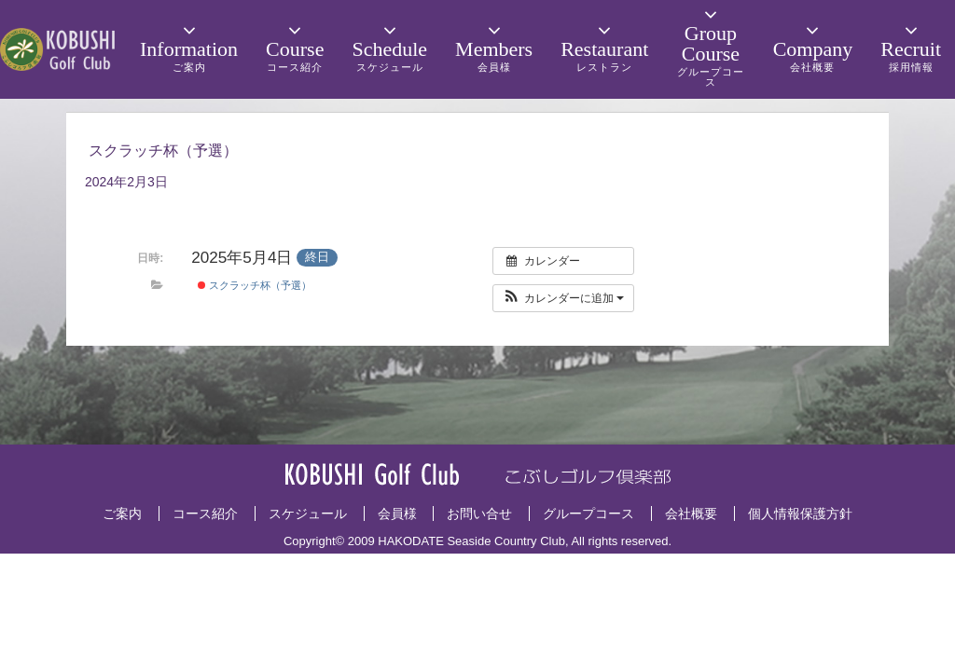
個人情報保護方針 (800, 513)
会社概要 (691, 513)
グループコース (588, 513)
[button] (563, 298)
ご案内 (122, 513)
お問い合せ (479, 513)
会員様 (397, 513)
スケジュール (308, 513)
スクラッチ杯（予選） (254, 285)
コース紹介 (205, 513)
